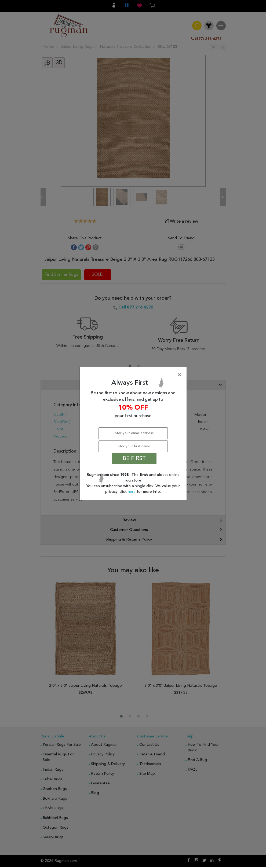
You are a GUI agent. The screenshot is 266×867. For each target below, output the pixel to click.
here (132, 492)
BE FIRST (134, 458)
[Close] (134, 375)
